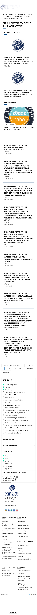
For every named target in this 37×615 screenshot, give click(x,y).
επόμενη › (30, 369)
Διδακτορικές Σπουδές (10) (13, 407)
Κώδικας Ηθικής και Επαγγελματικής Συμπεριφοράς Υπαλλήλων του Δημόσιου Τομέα (9, 551)
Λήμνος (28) (8, 469)
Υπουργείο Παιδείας (7, 533)
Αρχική (5, 14)
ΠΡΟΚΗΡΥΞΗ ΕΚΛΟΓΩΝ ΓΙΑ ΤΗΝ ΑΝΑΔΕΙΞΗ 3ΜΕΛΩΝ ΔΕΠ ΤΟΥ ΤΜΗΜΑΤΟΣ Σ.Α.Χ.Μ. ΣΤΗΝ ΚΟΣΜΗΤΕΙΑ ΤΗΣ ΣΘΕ (18, 258)
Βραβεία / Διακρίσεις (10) (12, 405)
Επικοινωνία (21, 573)
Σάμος (29, 14)
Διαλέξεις (20, 548)
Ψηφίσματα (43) (9, 397)
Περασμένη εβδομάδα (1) (10, 477)
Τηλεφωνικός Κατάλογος (24, 571)
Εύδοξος (4, 539)
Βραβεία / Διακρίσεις (23, 528)
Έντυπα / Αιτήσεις (7, 531)
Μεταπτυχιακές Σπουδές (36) (14, 400)
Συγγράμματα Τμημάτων (8, 542)
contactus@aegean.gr (11, 505)
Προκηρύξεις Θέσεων (23, 525)
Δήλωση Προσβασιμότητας (23, 584)
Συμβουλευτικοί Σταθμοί (9, 528)
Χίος (4, 16)
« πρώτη (5, 365)
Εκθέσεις (20, 551)
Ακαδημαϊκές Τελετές (23, 545)
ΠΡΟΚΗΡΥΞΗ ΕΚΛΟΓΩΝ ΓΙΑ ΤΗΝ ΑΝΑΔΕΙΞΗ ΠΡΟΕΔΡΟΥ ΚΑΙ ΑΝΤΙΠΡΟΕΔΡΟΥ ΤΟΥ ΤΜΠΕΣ (15, 147)
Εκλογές (9, 16)
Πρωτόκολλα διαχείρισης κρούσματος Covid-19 (9, 557)
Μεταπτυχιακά (22, 533)
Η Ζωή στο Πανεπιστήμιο (17, 14)
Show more (4, 436)
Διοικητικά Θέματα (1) (11, 415)
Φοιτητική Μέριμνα (23, 536)
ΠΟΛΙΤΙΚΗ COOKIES (29, 593)
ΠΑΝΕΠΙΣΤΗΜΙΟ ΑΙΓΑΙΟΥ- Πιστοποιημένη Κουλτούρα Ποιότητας (19, 128)
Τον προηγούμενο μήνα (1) (10, 479)
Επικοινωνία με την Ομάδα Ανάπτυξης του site (25, 588)
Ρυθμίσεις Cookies (7, 608)
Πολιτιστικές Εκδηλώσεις (24, 559)
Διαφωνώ (13, 612)
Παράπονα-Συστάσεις (24, 576)
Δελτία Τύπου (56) (10, 395)
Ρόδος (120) (8, 466)
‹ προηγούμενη (15, 365)
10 (16, 369)
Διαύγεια (4, 536)
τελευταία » (6, 372)
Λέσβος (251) (9, 463)
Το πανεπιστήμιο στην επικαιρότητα (8, 574)
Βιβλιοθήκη (5, 521)
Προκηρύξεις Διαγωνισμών (21, 522)
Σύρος (5, 18)
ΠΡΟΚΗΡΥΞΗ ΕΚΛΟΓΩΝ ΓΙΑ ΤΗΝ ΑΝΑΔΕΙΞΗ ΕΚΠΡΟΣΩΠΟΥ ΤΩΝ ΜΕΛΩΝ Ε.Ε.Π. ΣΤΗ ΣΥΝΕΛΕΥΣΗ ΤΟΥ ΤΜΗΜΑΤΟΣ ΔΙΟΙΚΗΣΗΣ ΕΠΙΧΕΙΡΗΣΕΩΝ (18, 297)
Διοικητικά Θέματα (23, 531)
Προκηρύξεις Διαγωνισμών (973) (15, 392)
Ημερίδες (20, 556)
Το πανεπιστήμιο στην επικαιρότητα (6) (17, 410)
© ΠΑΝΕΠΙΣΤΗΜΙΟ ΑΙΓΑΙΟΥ (7, 593)
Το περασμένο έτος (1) (9, 480)
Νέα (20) (7, 402)
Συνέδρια (20, 562)
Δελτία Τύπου (6, 571)
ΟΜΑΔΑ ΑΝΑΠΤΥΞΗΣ (6, 594)
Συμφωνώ (5, 612)
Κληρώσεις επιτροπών (21, 16)
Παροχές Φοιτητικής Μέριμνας (7, 524)
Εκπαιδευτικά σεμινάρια (24, 553)
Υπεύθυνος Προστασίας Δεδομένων (24, 579)
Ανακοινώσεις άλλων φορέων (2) (15, 413)
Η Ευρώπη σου (6, 544)
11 (20, 369)
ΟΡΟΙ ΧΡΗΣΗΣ (19, 593)
